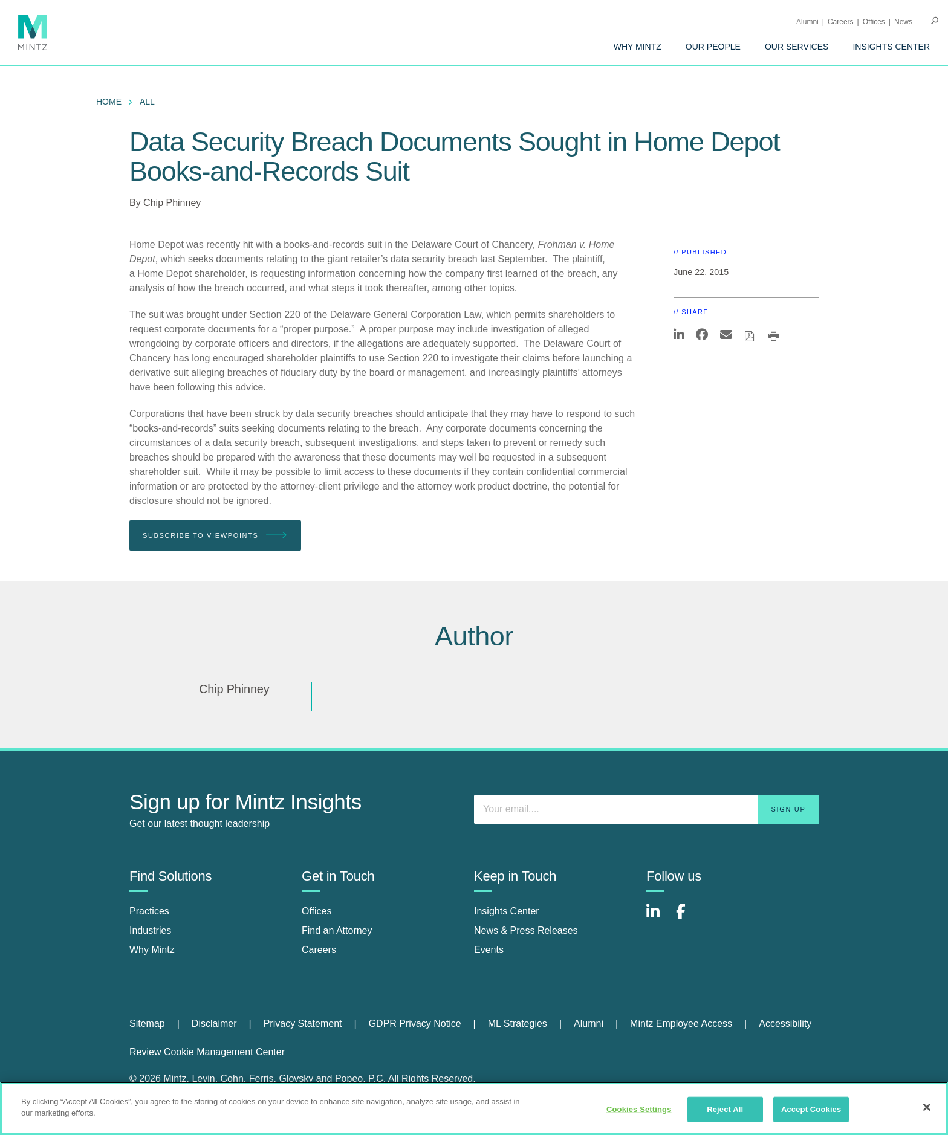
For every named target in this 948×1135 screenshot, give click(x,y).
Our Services (797, 46)
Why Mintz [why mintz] (152, 950)
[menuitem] (637, 46)
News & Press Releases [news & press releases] (526, 930)
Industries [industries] (150, 930)
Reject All (725, 1109)
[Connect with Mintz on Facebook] (688, 917)
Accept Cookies (811, 1109)
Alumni (807, 22)
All (147, 101)
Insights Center (891, 46)
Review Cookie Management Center (207, 1052)
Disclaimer (214, 1023)
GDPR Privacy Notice (415, 1023)
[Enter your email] (646, 809)
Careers (841, 22)
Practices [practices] (149, 911)
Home (109, 101)
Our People (713, 46)
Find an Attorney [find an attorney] (337, 930)
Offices (874, 22)
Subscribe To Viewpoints (215, 536)
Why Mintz (637, 46)
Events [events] (489, 950)
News (903, 21)
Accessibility (785, 1023)
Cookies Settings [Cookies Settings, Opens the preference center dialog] (639, 1109)
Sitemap (147, 1023)
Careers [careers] (319, 950)
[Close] (927, 1107)
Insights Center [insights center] (506, 911)
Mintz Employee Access (681, 1023)
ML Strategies (517, 1023)
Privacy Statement (303, 1023)
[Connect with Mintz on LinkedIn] (658, 917)
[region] (474, 1108)
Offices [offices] (317, 911)
